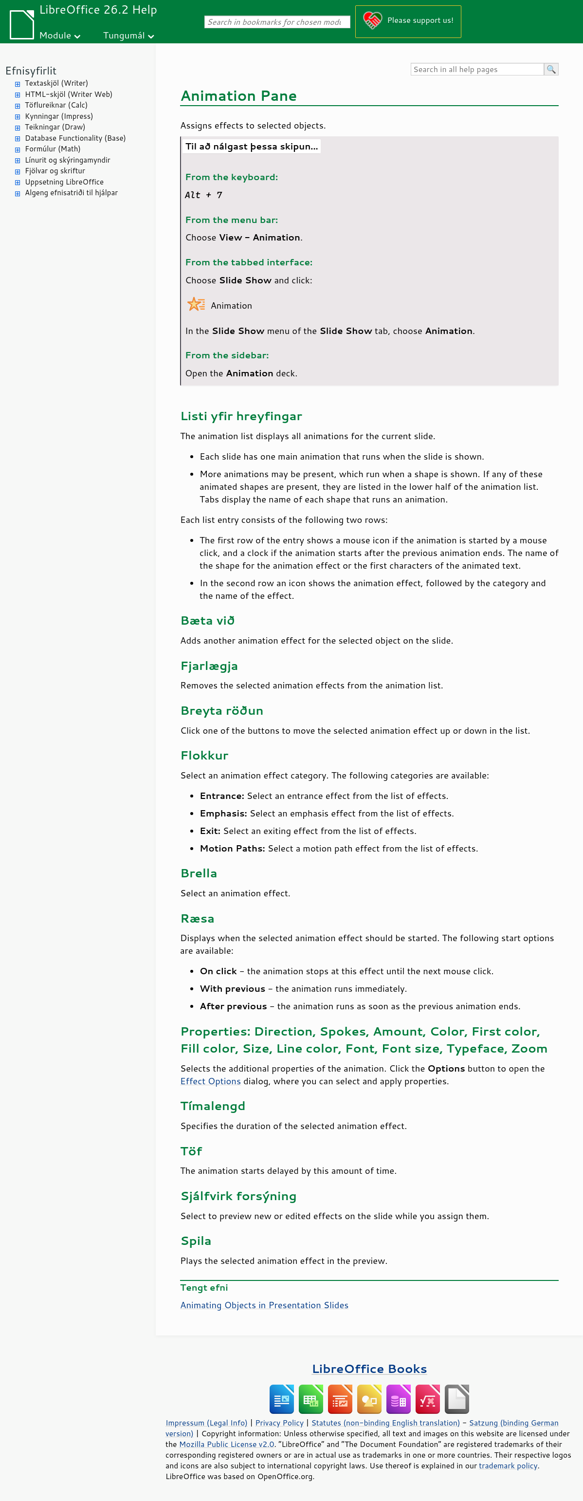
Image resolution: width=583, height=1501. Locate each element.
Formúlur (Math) (53, 149)
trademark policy (508, 1465)
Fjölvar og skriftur (55, 171)
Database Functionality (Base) (75, 138)
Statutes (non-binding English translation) (385, 1422)
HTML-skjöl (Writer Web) (69, 94)
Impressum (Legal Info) (206, 1422)
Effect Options (210, 1081)
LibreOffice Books (369, 1368)
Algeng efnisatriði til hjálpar (71, 192)
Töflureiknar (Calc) (56, 105)
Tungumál (124, 34)
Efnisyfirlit (30, 70)
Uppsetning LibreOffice (64, 182)
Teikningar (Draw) (55, 127)
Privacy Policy (279, 1422)
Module (55, 34)
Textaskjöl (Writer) (56, 83)
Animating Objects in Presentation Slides (264, 1304)
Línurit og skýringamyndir (67, 160)
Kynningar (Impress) (59, 116)
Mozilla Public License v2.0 (226, 1444)
